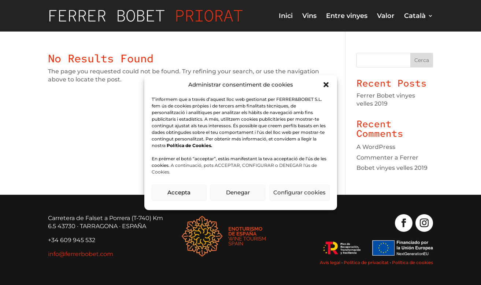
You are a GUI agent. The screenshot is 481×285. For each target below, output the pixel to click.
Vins (309, 16)
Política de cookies (412, 262)
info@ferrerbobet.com (80, 254)
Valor (386, 16)
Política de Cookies (189, 145)
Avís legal (330, 262)
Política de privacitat (366, 262)
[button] (326, 84)
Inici (286, 16)
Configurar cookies (299, 192)
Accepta (178, 192)
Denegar (238, 192)
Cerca (421, 60)
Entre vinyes (346, 16)
